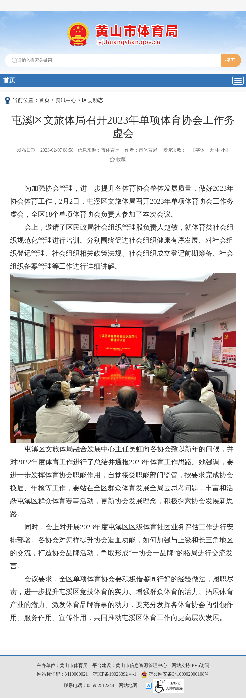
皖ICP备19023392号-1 (114, 674)
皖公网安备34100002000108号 (175, 674)
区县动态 (92, 100)
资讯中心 (65, 100)
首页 (9, 80)
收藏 (121, 159)
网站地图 (128, 685)
